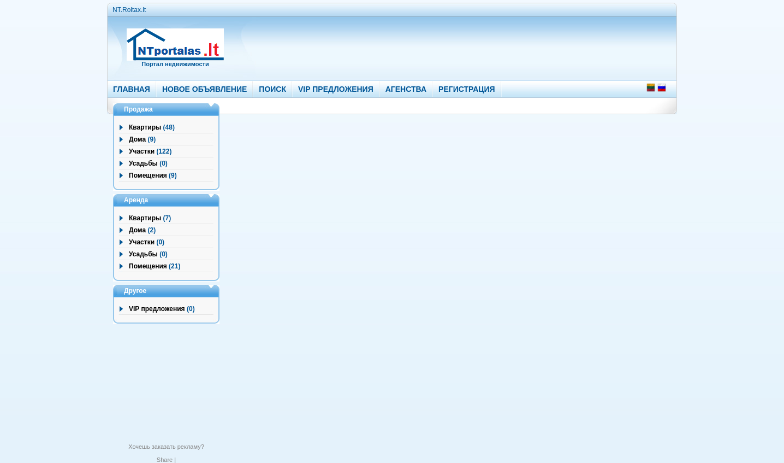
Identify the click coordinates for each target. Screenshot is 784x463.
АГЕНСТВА (405, 89)
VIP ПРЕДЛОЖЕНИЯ (335, 89)
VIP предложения (157, 309)
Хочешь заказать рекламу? (166, 446)
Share (165, 459)
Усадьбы (143, 163)
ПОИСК (272, 89)
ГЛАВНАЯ (131, 89)
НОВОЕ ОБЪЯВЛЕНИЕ (204, 89)
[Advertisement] (442, 46)
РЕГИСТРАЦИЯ (466, 89)
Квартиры (145, 127)
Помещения (148, 175)
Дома (137, 139)
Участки (142, 151)
